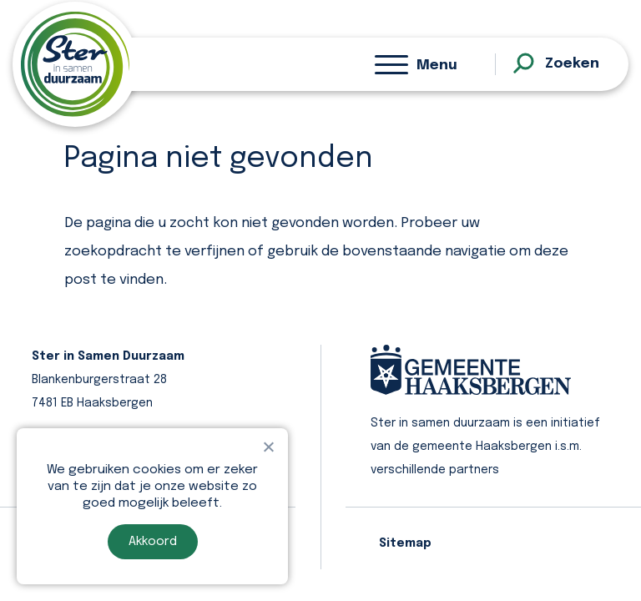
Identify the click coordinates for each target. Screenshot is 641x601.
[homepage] (75, 64)
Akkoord (153, 541)
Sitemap (405, 543)
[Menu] (416, 64)
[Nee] (268, 446)
